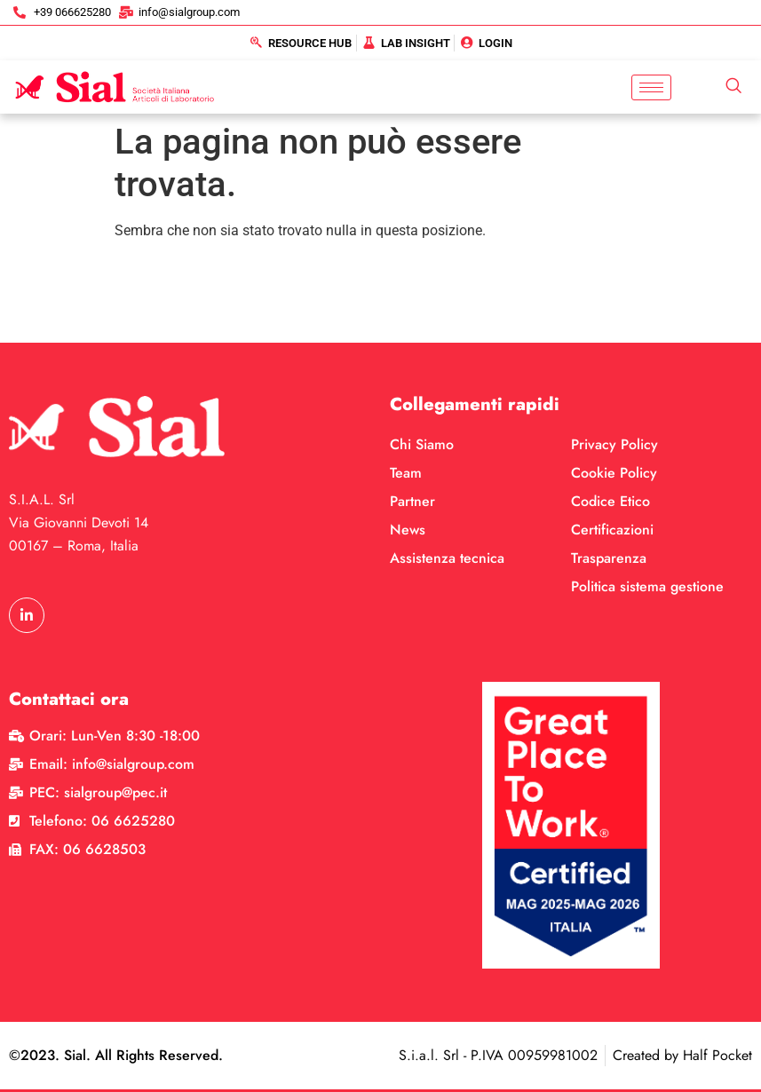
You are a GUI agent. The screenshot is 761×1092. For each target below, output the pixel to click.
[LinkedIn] (26, 615)
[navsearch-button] (733, 87)
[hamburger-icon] (651, 87)
